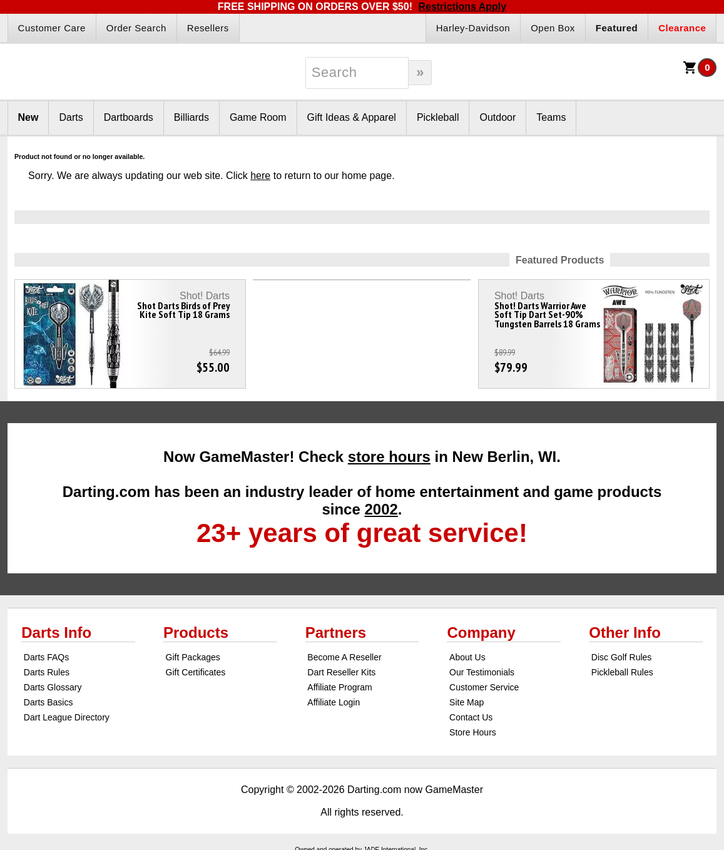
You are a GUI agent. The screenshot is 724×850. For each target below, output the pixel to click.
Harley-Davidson (473, 28)
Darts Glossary (53, 687)
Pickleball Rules (622, 672)
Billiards (191, 117)
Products (195, 632)
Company (481, 632)
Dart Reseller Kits (341, 672)
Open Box (553, 28)
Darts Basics (48, 702)
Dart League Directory (67, 717)
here (260, 175)
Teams (551, 117)
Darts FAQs (46, 657)
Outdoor (497, 117)
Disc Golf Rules (621, 657)
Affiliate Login (333, 702)
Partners (335, 632)
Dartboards (128, 117)
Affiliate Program (339, 687)
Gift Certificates (196, 672)
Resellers (208, 28)
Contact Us (470, 717)
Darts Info (56, 632)
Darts (71, 117)
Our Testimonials (481, 672)
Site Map (466, 702)
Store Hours (472, 732)
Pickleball (438, 117)
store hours (389, 456)
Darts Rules (46, 672)
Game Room (258, 117)
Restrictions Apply (462, 6)
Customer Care (52, 28)
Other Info (625, 632)
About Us (467, 657)
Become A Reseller (344, 657)
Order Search (136, 28)
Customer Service (484, 687)
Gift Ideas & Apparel (351, 117)
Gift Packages (193, 657)
